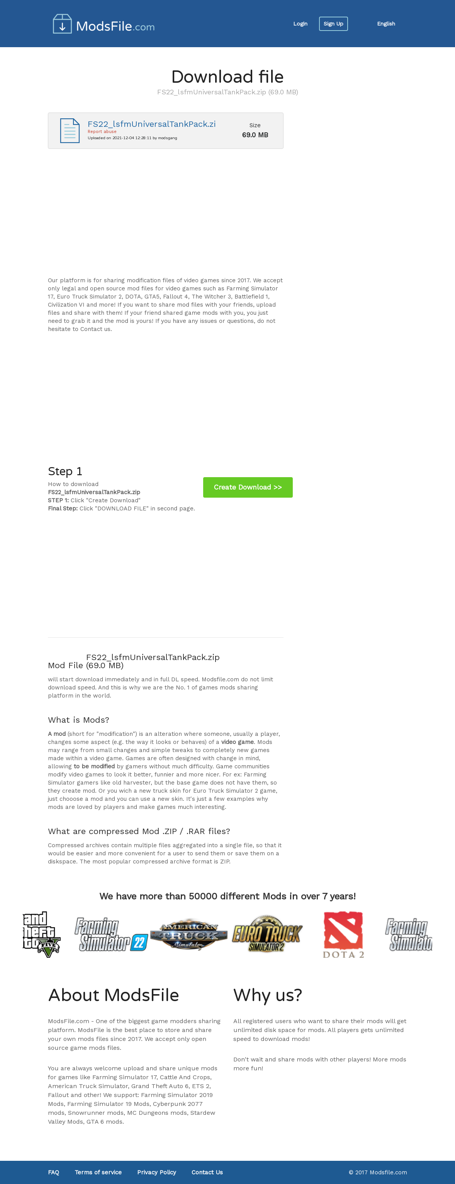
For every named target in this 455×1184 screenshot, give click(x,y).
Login (300, 23)
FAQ (53, 1172)
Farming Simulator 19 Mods (108, 1103)
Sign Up (333, 23)
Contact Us (207, 1172)
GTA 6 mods (104, 1121)
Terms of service (98, 1172)
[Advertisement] (166, 216)
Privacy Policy (156, 1172)
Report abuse (102, 131)
